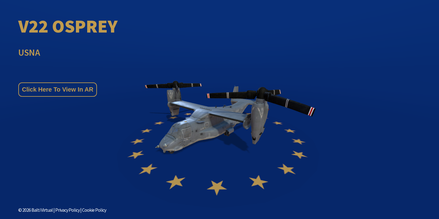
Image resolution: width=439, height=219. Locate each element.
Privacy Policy (67, 210)
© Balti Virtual (35, 210)
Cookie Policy (94, 210)
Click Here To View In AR (57, 89)
